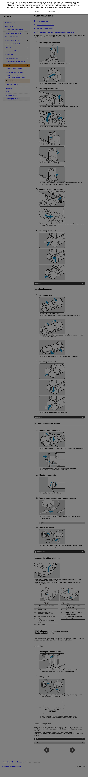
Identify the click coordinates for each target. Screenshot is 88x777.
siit (41, 4)
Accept (56, 4)
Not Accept (34, 5)
